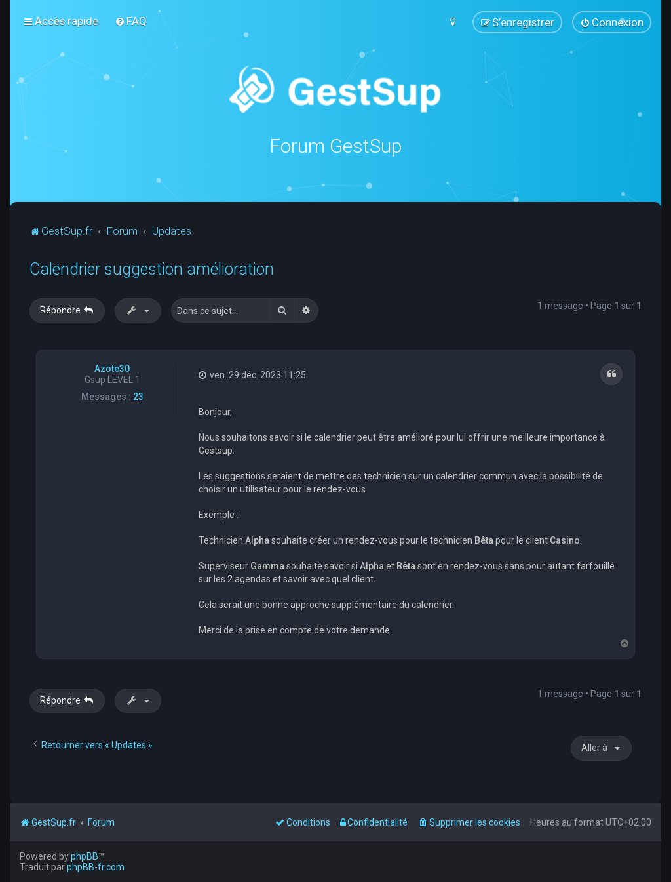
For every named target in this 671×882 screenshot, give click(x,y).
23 (138, 396)
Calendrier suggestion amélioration (151, 268)
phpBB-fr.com (96, 867)
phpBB (84, 856)
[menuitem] (130, 21)
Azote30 (112, 368)
